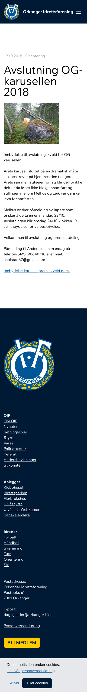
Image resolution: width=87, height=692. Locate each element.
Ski (6, 564)
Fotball (10, 537)
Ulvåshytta (13, 504)
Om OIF (10, 421)
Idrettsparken (15, 493)
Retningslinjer (15, 432)
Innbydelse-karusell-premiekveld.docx (37, 270)
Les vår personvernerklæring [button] (31, 671)
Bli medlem (21, 642)
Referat (10, 454)
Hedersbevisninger (20, 459)
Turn (7, 553)
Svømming (13, 548)
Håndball (11, 542)
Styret (9, 437)
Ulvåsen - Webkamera (23, 509)
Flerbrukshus (15, 498)
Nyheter (11, 426)
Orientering (13, 559)
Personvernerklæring (22, 625)
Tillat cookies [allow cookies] (37, 683)
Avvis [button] (14, 683)
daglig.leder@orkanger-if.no (28, 614)
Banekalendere (17, 515)
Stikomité (12, 465)
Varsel (9, 443)
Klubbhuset (13, 487)
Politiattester (15, 448)
